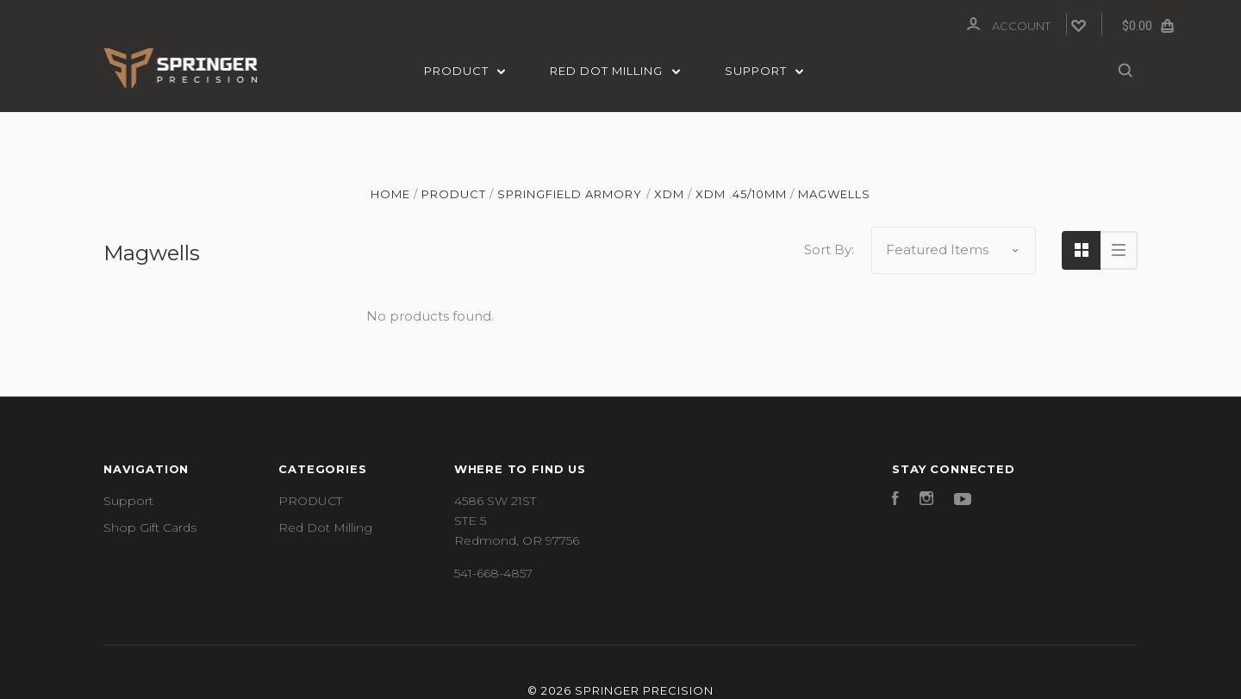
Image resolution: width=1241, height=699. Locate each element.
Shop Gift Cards (149, 526)
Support (764, 71)
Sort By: (829, 248)
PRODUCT (465, 71)
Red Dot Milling (615, 71)
